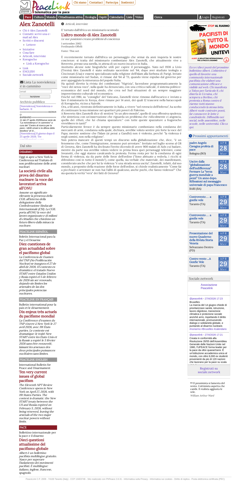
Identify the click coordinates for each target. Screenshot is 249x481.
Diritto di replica (182, 479)
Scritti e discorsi (33, 40)
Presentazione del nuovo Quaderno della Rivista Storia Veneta (201, 238)
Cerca (158, 17)
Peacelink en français (36, 299)
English (148, 17)
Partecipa (112, 2)
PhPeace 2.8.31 (114, 479)
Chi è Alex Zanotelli (35, 30)
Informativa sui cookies (161, 479)
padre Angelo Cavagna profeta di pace (201, 146)
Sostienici (127, 2)
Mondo (51, 17)
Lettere (31, 44)
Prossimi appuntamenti (210, 136)
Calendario (116, 17)
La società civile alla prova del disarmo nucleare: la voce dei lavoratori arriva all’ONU (36, 180)
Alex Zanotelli (37, 24)
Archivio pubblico (32, 102)
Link (25, 68)
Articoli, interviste (34, 56)
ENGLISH (29, 71)
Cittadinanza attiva (70, 17)
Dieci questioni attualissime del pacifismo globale (33, 444)
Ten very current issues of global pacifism (33, 376)
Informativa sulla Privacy (136, 479)
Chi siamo (80, 2)
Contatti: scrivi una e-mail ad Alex (37, 35)
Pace (28, 17)
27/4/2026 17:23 (214, 298)
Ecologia (90, 17)
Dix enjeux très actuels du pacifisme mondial (38, 313)
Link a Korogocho (37, 63)
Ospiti (103, 17)
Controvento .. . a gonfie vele (200, 198)
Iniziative (29, 49)
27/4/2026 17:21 (214, 334)
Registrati (218, 17)
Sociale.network (33, 74)
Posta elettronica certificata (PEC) (208, 479)
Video (139, 17)
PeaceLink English (33, 359)
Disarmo (26, 152)
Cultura (39, 17)
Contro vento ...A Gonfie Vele (200, 260)
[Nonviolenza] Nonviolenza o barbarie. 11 (36, 108)
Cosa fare (28, 52)
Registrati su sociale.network (209, 370)
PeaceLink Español (34, 231)
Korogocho (30, 59)
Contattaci (96, 2)
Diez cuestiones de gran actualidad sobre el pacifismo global (37, 248)
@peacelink (196, 298)
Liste (129, 17)
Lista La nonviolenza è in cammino (37, 84)
